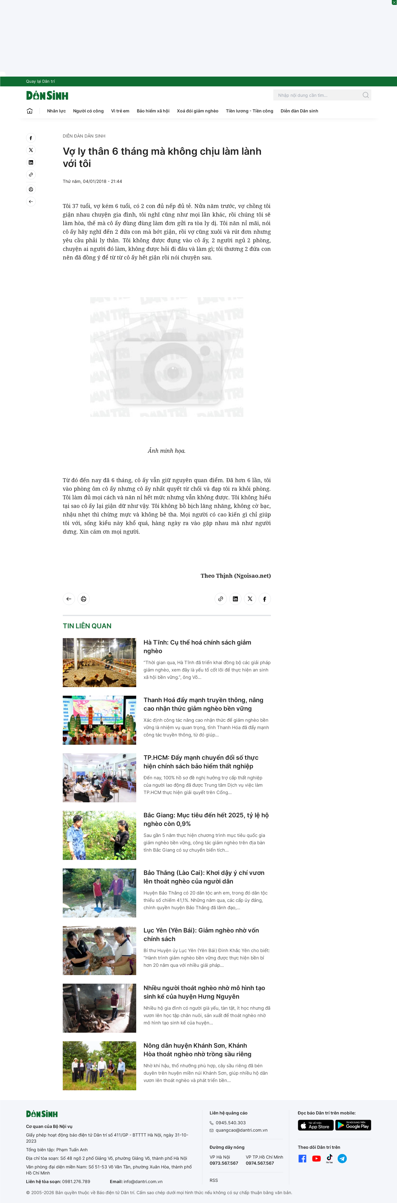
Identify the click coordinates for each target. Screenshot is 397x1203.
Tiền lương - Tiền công (249, 110)
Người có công (88, 110)
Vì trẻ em (120, 110)
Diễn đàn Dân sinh (299, 110)
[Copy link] (31, 175)
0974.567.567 (260, 1163)
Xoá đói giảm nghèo (198, 110)
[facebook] (31, 138)
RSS (214, 1180)
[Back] (31, 201)
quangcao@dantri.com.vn (242, 1130)
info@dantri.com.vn (143, 1181)
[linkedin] (31, 162)
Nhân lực (56, 110)
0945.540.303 (231, 1122)
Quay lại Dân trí (40, 81)
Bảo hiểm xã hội (153, 110)
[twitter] (31, 150)
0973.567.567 (224, 1163)
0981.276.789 (76, 1181)
